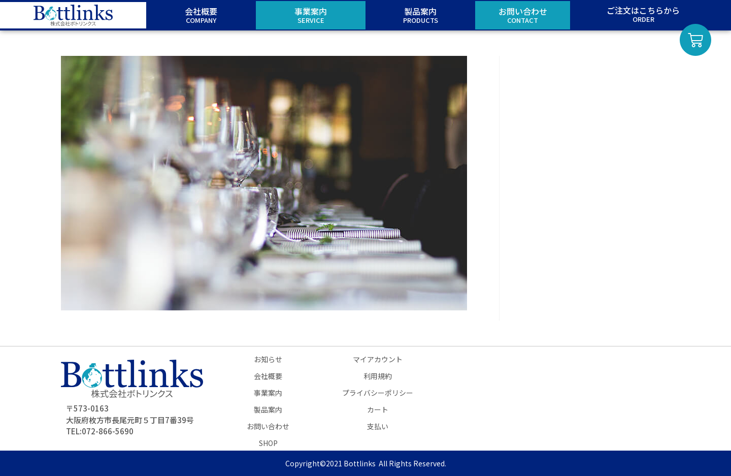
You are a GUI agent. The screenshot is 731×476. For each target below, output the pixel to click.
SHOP (268, 443)
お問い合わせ (268, 426)
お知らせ (268, 359)
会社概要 (268, 376)
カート (377, 409)
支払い (377, 426)
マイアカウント (378, 359)
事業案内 (268, 393)
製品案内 (268, 409)
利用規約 (377, 376)
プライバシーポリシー (377, 393)
